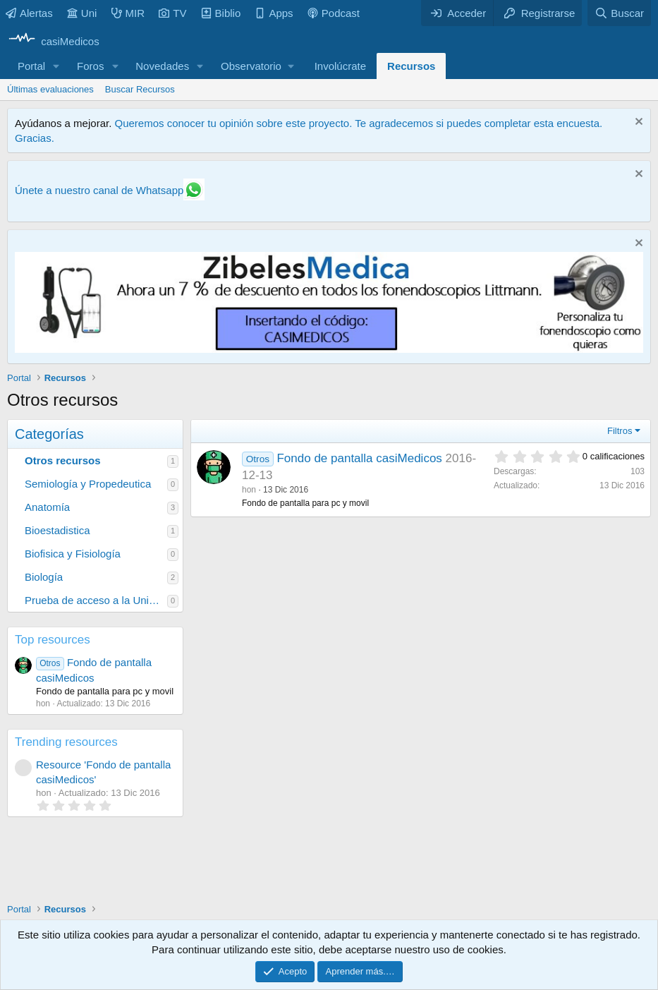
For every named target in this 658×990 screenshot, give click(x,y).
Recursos (411, 66)
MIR (128, 13)
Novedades (162, 66)
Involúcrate (340, 66)
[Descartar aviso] (637, 123)
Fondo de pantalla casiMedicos (358, 458)
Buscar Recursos (140, 89)
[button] (56, 66)
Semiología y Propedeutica (88, 484)
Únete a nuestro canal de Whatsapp (99, 190)
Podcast (333, 13)
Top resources (52, 639)
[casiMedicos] (53, 41)
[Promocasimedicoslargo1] (329, 349)
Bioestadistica (57, 530)
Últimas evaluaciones (50, 89)
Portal (31, 66)
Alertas (29, 13)
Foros (90, 66)
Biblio (221, 13)
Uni (82, 13)
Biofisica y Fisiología (73, 554)
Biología (44, 577)
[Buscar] (619, 13)
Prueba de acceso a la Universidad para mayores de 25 (96, 600)
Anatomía (47, 507)
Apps (274, 13)
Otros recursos (63, 460)
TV (172, 13)
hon (249, 490)
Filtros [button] (619, 430)
